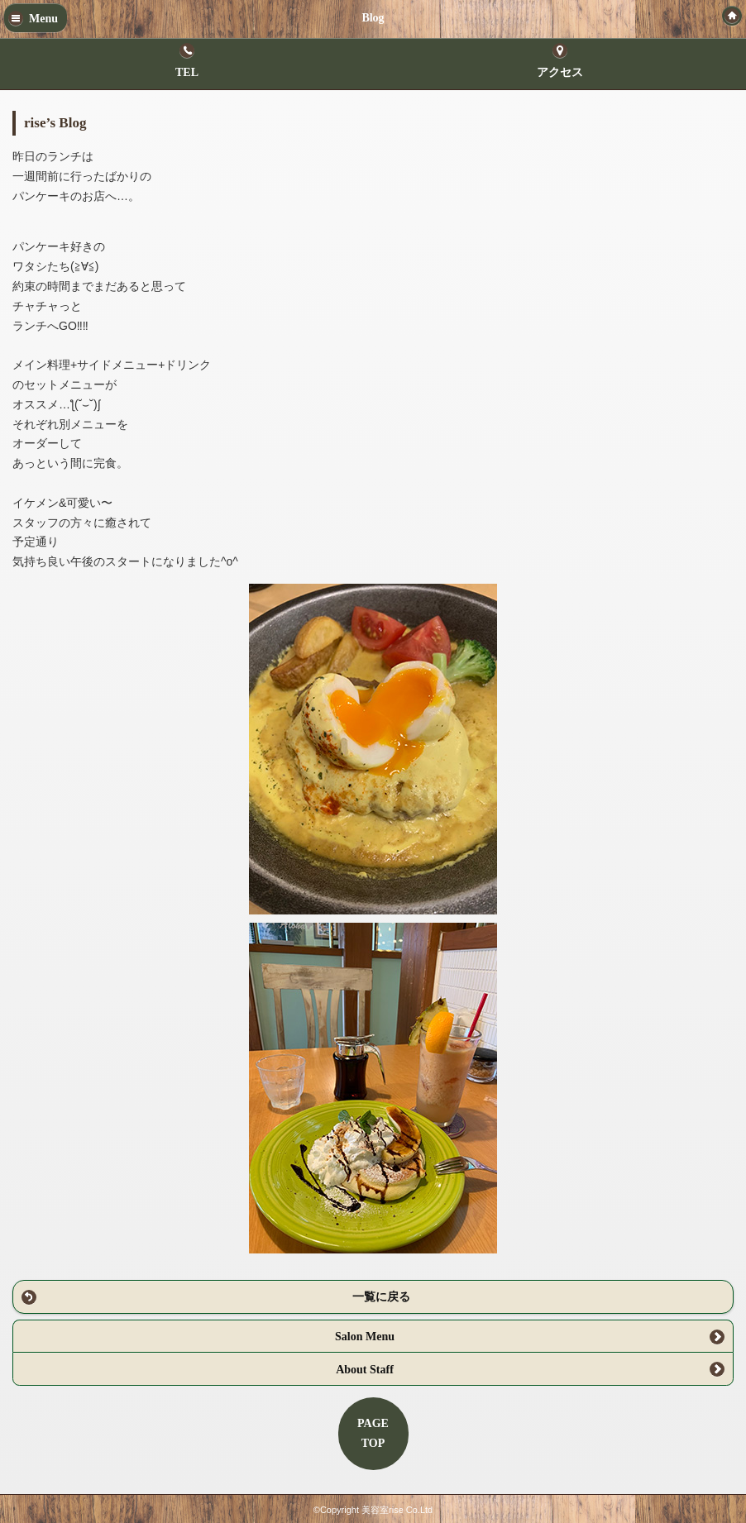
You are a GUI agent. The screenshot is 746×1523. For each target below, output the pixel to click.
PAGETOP (373, 1433)
